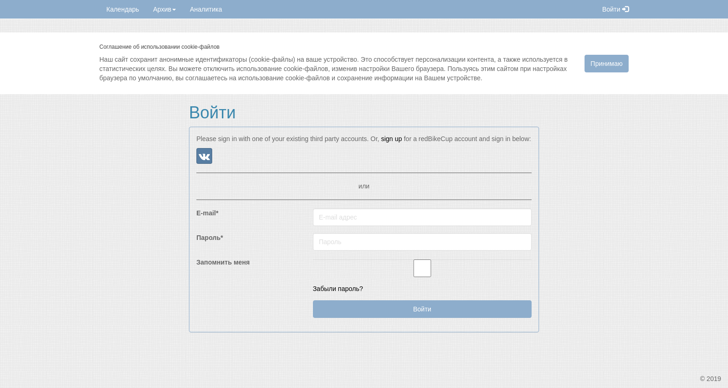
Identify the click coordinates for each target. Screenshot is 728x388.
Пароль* (209, 237)
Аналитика (206, 9)
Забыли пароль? (338, 288)
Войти (615, 9)
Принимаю (607, 63)
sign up (391, 138)
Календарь (122, 9)
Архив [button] (164, 9)
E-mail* (207, 213)
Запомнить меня (223, 262)
